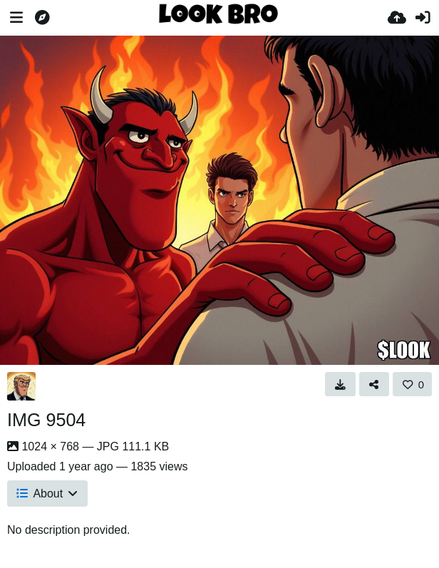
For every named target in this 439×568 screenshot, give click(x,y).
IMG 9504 (46, 420)
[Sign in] (422, 18)
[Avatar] (21, 386)
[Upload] (397, 18)
